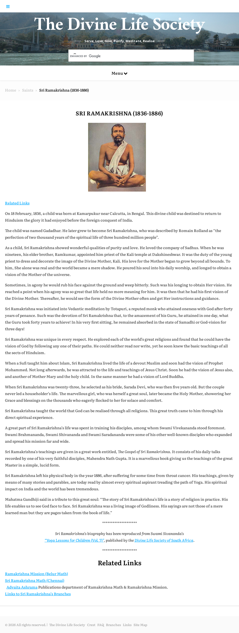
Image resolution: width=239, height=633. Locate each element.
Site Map (140, 624)
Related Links (17, 203)
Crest (91, 624)
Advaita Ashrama (21, 587)
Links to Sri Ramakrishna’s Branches (38, 594)
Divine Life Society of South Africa (164, 540)
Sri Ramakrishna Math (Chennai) (34, 580)
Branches (113, 624)
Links (127, 624)
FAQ (100, 624)
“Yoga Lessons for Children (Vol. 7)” (74, 540)
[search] (125, 56)
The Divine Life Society (119, 27)
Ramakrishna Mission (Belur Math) (36, 573)
